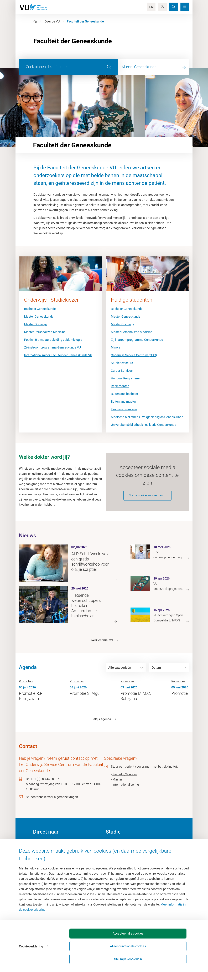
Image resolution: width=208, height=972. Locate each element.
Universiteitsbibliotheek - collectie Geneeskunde (143, 424)
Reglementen (120, 386)
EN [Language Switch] (151, 7)
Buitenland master (123, 401)
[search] (109, 67)
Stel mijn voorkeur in (169, 957)
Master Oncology (35, 324)
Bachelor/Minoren (124, 778)
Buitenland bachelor (124, 394)
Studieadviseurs (122, 363)
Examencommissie (124, 409)
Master (117, 783)
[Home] (35, 21)
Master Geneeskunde (39, 316)
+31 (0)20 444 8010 (43, 783)
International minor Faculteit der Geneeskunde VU (58, 355)
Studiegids (113, 855)
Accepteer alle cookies (93, 957)
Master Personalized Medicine (45, 332)
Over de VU (52, 21)
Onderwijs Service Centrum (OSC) (134, 355)
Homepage (40, 847)
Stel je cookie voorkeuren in (147, 499)
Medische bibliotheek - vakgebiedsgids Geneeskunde (147, 417)
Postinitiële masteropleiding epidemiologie (53, 339)
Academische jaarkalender (123, 847)
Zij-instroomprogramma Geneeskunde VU (52, 347)
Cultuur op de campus (48, 855)
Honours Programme (125, 378)
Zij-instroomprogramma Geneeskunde (137, 339)
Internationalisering (125, 789)
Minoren (116, 347)
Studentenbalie (36, 801)
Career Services (122, 370)
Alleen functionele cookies (131, 957)
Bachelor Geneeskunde (40, 309)
